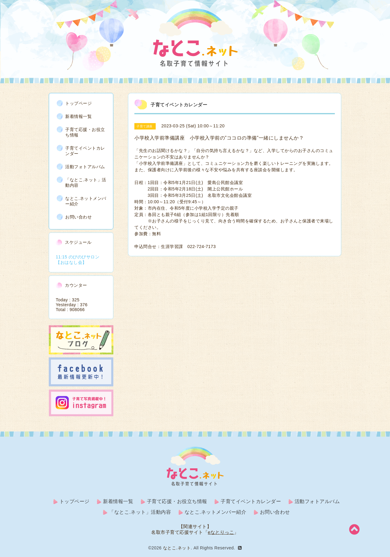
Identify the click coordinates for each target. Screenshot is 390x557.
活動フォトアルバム (85, 166)
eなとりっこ (221, 532)
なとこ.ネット (177, 547)
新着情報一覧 (78, 116)
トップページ (78, 103)
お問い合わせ (78, 217)
